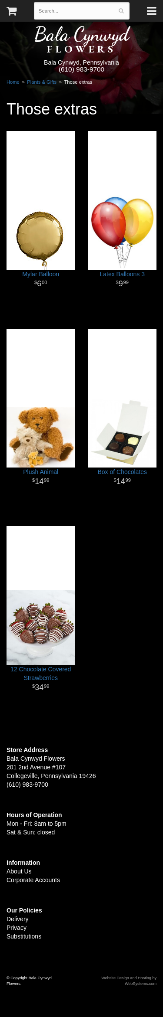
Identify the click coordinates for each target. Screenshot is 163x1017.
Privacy (17, 927)
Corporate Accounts (33, 879)
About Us (19, 871)
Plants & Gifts (42, 82)
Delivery (18, 919)
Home (13, 82)
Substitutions (24, 936)
